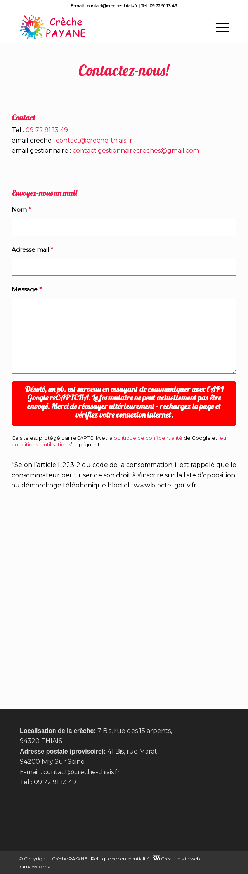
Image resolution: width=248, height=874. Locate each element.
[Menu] (218, 27)
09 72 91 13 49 (47, 130)
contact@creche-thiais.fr (94, 140)
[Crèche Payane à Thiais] (103, 27)
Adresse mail (32, 249)
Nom (21, 209)
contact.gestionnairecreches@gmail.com (136, 150)
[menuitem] (218, 27)
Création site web (180, 859)
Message (27, 289)
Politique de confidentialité (120, 859)
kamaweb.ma (34, 866)
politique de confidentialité (148, 438)
